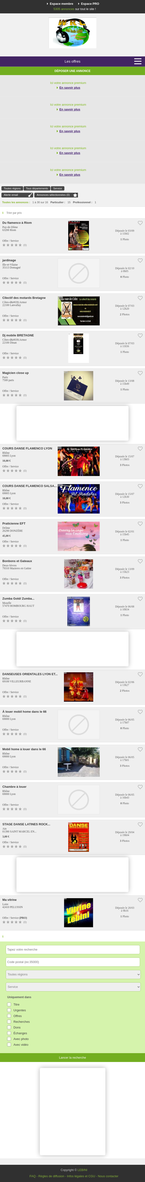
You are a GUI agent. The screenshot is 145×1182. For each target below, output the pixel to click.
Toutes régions (12, 188)
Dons (17, 1027)
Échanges (20, 1033)
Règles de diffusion (51, 1176)
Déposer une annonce (73, 71)
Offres (17, 1016)
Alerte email (11, 194)
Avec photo (21, 1039)
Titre (16, 1004)
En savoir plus (69, 87)
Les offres (72, 61)
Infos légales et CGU (81, 1176)
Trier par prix (14, 212)
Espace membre (61, 3)
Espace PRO (90, 3)
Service (57, 188)
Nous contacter (108, 1176)
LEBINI (82, 1170)
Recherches (21, 1021)
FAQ (33, 1176)
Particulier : (58, 202)
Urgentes (19, 1010)
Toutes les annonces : (16, 202)
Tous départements (37, 188)
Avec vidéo (20, 1044)
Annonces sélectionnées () (53, 194)
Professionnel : (82, 202)
